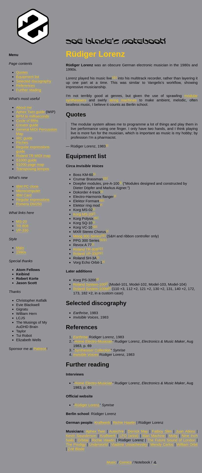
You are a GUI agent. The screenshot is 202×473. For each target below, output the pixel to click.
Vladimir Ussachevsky (129, 444)
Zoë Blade (76, 449)
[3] (106, 178)
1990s (21, 252)
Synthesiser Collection (92, 350)
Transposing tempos (32, 169)
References (25, 85)
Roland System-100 (89, 284)
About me (24, 107)
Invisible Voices (85, 354)
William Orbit (187, 444)
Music (111, 462)
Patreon (40, 349)
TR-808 (22, 226)
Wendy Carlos (161, 444)
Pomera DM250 (29, 204)
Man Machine (153, 436)
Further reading (28, 90)
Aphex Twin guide (30, 112)
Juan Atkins (185, 431)
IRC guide (24, 138)
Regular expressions (33, 199)
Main (20, 248)
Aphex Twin (95, 431)
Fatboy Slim (162, 431)
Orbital (83, 440)
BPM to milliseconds (32, 116)
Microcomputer (28, 191)
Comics (125, 462)
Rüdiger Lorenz (87, 405)
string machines (123, 100)
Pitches (22, 142)
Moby (173, 436)
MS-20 (21, 221)
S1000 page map (30, 164)
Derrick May (138, 431)
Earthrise (80, 337)
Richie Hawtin (124, 422)
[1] (113, 77)
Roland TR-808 (85, 249)
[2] (115, 77)
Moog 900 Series (87, 236)
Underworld (98, 444)
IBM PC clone (27, 186)
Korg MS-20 (83, 214)
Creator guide (27, 125)
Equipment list (27, 77)
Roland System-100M (90, 289)
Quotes (22, 72)
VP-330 (22, 230)
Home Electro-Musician (93, 341)
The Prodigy (76, 444)
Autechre (116, 431)
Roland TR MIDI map (33, 156)
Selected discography (33, 81)
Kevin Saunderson (81, 436)
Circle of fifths (27, 120)
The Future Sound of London (171, 440)
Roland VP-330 (85, 253)
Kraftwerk (102, 422)
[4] (115, 195)
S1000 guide (26, 160)
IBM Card (23, 195)
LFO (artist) (129, 436)
